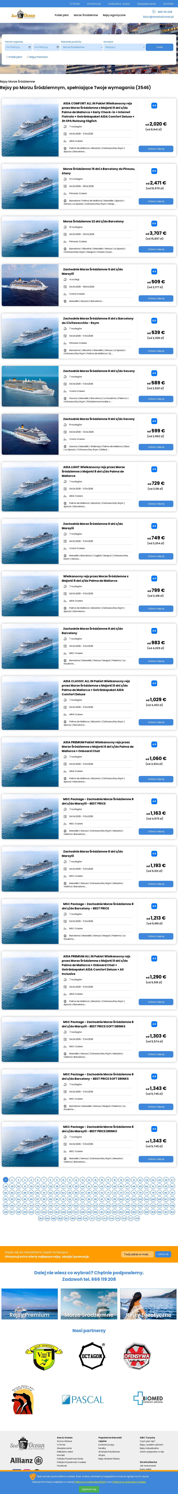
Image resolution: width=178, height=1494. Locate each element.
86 (31, 1199)
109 (5, 1205)
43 (101, 1186)
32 (31, 1186)
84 (18, 1199)
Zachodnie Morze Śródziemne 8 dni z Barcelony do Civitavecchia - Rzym (98, 320)
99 (114, 1199)
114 (37, 1205)
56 (12, 1192)
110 (12, 1205)
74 (127, 1192)
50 (146, 1186)
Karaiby (102, 1448)
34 (44, 1186)
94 (82, 1199)
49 (140, 1186)
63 (57, 1192)
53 (166, 1186)
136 (5, 1212)
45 (114, 1186)
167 (66, 1218)
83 (12, 1199)
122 (89, 1205)
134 (166, 1205)
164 (47, 1218)
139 (25, 1212)
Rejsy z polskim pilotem (151, 1444)
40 (82, 1186)
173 (105, 1218)
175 (118, 1218)
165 (53, 1218)
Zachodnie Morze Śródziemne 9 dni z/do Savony (99, 419)
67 (82, 1192)
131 (146, 1205)
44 (108, 1186)
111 (18, 1205)
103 (140, 1199)
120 (76, 1205)
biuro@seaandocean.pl (158, 17)
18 (115, 1180)
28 (5, 1186)
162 (172, 1212)
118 (63, 1205)
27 (172, 1180)
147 (76, 1212)
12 (76, 1180)
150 (95, 1212)
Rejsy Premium (39, 57)
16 (102, 1180)
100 (121, 1199)
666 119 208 (165, 12)
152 (108, 1212)
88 (44, 1199)
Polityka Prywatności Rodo (70, 1458)
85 (25, 1199)
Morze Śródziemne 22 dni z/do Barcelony (93, 221)
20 (127, 1180)
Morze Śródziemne (86, 15)
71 (108, 1192)
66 (76, 1192)
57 (18, 1192)
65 (69, 1192)
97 (102, 1199)
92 (69, 1199)
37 (63, 1186)
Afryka (101, 1455)
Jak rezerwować (148, 1465)
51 (153, 1186)
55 (5, 1192)
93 (76, 1199)
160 (159, 1212)
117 (56, 1205)
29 (12, 1186)
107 (166, 1199)
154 (121, 1212)
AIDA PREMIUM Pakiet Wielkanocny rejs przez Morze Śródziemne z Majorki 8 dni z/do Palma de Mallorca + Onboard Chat (98, 746)
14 (89, 1180)
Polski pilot (62, 15)
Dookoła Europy (106, 1444)
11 (70, 1180)
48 (133, 1186)
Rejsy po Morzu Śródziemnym (32, 88)
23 (146, 1180)
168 (73, 1218)
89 (50, 1199)
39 (76, 1186)
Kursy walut (145, 1469)
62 (50, 1192)
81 (172, 1192)
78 (153, 1192)
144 (57, 1212)
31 (25, 1186)
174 (111, 1218)
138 (18, 1212)
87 (37, 1199)
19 (121, 1180)
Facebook (62, 1465)
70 (101, 1192)
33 (37, 1186)
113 (31, 1205)
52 (159, 1186)
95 (89, 1199)
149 (89, 1212)
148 (82, 1212)
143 (50, 1212)
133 (159, 1205)
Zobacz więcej (156, 148)
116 (50, 1205)
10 (63, 1180)
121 (82, 1205)
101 (127, 1199)
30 (18, 1186)
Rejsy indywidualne (149, 1448)
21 (134, 1180)
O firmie (75, 4)
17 (108, 1180)
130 (140, 1205)
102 (134, 1199)
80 (165, 1192)
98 (108, 1199)
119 (69, 1205)
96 (95, 1199)
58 (25, 1192)
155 (127, 1212)
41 (89, 1186)
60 (37, 1192)
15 (95, 1180)
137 (12, 1212)
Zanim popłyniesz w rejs (152, 1451)
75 (134, 1192)
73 (121, 1192)
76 (140, 1192)
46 (121, 1186)
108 (172, 1199)
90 (56, 1199)
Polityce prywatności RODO (90, 1482)
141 (37, 1212)
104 (147, 1199)
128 (127, 1205)
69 (95, 1192)
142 (44, 1212)
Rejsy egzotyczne (114, 15)
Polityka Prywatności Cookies (71, 1462)
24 (153, 1180)
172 (98, 1218)
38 (69, 1186)
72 (114, 1192)
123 (95, 1205)
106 (159, 1199)
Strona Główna (64, 1441)
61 (44, 1192)
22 (140, 1180)
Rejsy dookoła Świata (109, 1458)
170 (86, 1218)
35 (50, 1186)
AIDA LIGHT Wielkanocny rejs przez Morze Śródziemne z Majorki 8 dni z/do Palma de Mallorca (93, 471)
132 (153, 1205)
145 (63, 1212)
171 (92, 1218)
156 (134, 1212)
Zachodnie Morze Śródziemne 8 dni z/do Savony (99, 371)
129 (134, 1205)
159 (153, 1212)
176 (124, 1218)
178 (137, 1218)
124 (102, 1205)
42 (95, 1186)
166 (60, 1218)
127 (121, 1205)
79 (159, 1192)
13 (83, 1180)
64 (63, 1192)
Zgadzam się (89, 1489)
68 (89, 1192)
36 (57, 1186)
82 (5, 1199)
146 (70, 1212)
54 (172, 1186)
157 (140, 1212)
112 (24, 1205)
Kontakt (168, 4)
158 (146, 1212)
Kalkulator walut (119, 4)
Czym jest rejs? (147, 1441)
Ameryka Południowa (109, 1451)
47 (127, 1186)
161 (165, 1212)
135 (172, 1205)
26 (166, 1180)
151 (101, 1212)
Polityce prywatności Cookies (129, 1482)
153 (114, 1212)
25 (159, 1180)
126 (114, 1205)
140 (31, 1212)
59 (31, 1192)
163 (41, 1218)
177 (130, 1218)
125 (108, 1205)
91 (63, 1199)
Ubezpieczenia (146, 4)
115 (44, 1205)
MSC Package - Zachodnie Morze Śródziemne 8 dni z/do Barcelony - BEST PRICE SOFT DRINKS (98, 1076)
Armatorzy (94, 4)
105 (153, 1199)
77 (146, 1192)
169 (79, 1218)
